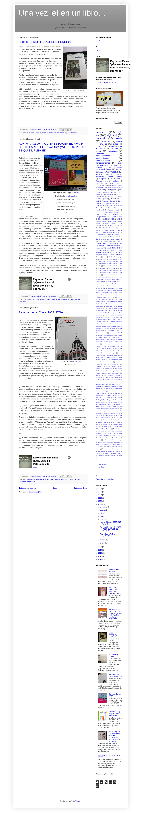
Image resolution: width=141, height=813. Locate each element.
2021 (100, 228)
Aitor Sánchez (110, 228)
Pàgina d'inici (102, 464)
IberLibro (76, 192)
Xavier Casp (116, 435)
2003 (118, 199)
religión (106, 453)
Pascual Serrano (112, 402)
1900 (121, 261)
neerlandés (101, 451)
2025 (100, 492)
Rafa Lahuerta (59, 479)
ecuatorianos (99, 446)
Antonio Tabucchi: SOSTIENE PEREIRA (45, 41)
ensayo (99, 151)
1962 (97, 221)
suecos (114, 455)
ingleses (119, 176)
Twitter (100, 470)
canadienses (101, 442)
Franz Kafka (116, 319)
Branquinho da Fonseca (115, 301)
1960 (103, 196)
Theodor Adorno (117, 428)
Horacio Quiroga (102, 337)
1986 (121, 272)
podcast (119, 254)
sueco (108, 455)
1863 (115, 259)
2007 (112, 192)
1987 (109, 190)
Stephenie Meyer (117, 424)
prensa (118, 451)
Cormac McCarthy (112, 203)
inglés (49, 299)
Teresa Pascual (106, 428)
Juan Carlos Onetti (109, 364)
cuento (32, 299)
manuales (108, 187)
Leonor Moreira (112, 373)
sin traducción (75, 479)
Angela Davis (111, 288)
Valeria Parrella (106, 433)
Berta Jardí (101, 299)
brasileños (116, 181)
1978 (118, 223)
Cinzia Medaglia (101, 234)
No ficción (117, 400)
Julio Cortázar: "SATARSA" (114, 571)
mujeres (103, 144)
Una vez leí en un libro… (62, 12)
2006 (111, 183)
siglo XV (119, 453)
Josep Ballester (111, 357)
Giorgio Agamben (101, 239)
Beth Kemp (111, 299)
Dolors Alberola (118, 308)
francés (98, 183)
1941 (99, 268)
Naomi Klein (110, 397)
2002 (99, 192)
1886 (99, 261)
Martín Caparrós (101, 393)
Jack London (107, 344)
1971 (120, 196)
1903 (99, 263)
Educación (118, 170)
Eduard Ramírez (114, 234)
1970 (110, 270)
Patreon (98, 50)
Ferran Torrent (115, 237)
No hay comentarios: (49, 129)
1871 (121, 259)
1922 (121, 263)
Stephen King (106, 424)
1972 (99, 223)
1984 (110, 272)
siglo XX (68, 133)
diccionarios (116, 444)
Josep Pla (104, 359)
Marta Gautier (118, 388)
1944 (104, 268)
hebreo (98, 449)
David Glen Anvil (106, 308)
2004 (106, 192)
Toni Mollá (101, 431)
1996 (112, 199)
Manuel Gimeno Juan (108, 382)
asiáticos (105, 440)
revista (113, 453)
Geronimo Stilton (113, 330)
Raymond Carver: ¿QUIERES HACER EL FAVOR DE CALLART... (110, 529)
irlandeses (109, 194)
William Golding (117, 433)
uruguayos (119, 257)
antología (108, 252)
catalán (32, 479)
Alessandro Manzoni (108, 286)
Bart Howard (118, 297)
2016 (118, 174)
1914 (110, 263)
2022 (109, 277)
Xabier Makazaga (103, 435)
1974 (115, 270)
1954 (103, 190)
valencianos (31, 482)
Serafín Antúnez (103, 422)
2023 (100, 498)
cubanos (106, 444)
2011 (115, 225)
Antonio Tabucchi (35, 133)
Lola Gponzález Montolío (112, 375)
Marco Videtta (116, 384)
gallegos (117, 446)
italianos (57, 133)
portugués (102, 179)
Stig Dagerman (102, 426)
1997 (115, 275)
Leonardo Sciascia (113, 246)
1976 (28, 299)
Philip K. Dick (113, 408)
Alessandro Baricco (108, 201)
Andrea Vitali (101, 288)
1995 (110, 275)
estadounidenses (41, 299)
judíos (112, 254)
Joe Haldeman (107, 355)
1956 (112, 219)
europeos (45, 133)
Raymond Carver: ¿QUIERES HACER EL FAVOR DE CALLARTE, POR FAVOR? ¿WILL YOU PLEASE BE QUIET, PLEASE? (53, 147)
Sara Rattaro (118, 420)
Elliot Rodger (102, 310)
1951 (99, 219)
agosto (102, 510)
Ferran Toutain (110, 317)
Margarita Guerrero (110, 386)
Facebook (101, 467)
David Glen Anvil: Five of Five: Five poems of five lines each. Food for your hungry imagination (115, 614)
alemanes (111, 185)
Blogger (78, 801)
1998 (115, 190)
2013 (118, 192)
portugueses (100, 217)
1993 (106, 199)
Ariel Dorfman (118, 292)
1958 (121, 268)
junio (102, 516)
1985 (115, 272)
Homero (98, 241)
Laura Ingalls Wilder (114, 371)
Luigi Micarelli (110, 377)
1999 (121, 275)
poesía (98, 146)
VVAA (97, 212)
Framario (119, 317)
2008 (111, 179)
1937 (115, 266)
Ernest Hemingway (110, 312)
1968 (115, 196)
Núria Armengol (100, 402)
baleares (113, 440)
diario (100, 187)
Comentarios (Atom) (36, 492)
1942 (97, 190)
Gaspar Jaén (106, 326)
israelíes (104, 449)
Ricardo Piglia (111, 248)
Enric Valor (112, 310)
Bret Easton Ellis (103, 304)
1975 (121, 270)
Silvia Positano (115, 422)
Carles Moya (109, 230)
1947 (118, 194)
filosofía (104, 174)
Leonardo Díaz (100, 373)
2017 (97, 201)
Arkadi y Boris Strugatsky (106, 295)
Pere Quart (104, 408)
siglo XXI (68, 479)
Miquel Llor (99, 248)
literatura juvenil (105, 170)
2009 (111, 174)
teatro (111, 257)
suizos (120, 455)
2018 (103, 185)
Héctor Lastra (100, 339)
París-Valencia (76, 361)
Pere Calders (112, 406)
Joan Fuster (102, 243)
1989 (97, 225)
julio (101, 513)
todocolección (72, 196)
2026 (100, 489)
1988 (99, 275)
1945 (110, 268)
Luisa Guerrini (109, 379)
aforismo (98, 440)
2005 (109, 168)
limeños (112, 449)
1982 (104, 272)
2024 (100, 495)
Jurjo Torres (101, 371)
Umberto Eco (110, 431)
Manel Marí (100, 210)
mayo (102, 519)
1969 (120, 221)
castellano (100, 153)
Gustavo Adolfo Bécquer (105, 335)
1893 (104, 261)
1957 (118, 219)
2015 (104, 277)
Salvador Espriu (107, 420)
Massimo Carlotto (113, 210)
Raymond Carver (68, 299)
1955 (97, 196)
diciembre (103, 507)
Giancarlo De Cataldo (115, 333)
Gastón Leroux (116, 326)
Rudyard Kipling (106, 417)
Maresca (98, 386)
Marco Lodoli (106, 384)
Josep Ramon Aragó (116, 359)
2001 (99, 277)
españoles (39, 479)
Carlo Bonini (99, 306)
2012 (118, 183)
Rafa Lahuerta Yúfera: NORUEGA (41, 312)
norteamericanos (57, 299)
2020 (28, 479)
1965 (109, 221)
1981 (99, 199)
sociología (101, 455)
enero (102, 543)
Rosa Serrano (110, 415)
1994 (28, 133)
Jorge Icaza (99, 357)
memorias (119, 449)
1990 (103, 225)
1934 (104, 266)
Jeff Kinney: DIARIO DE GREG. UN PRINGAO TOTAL (115, 590)
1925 (114, 217)
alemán (120, 185)
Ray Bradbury (114, 413)
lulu (99, 41)
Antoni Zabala (112, 290)
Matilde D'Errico (115, 393)
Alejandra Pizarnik (101, 284)
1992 (109, 225)
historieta (116, 214)
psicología (98, 453)
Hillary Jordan (118, 335)
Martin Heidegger (103, 391)
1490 (99, 259)
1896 (110, 261)
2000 (120, 190)
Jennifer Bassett (106, 348)
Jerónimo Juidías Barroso (110, 350)
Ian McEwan (111, 339)
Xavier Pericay (100, 438)
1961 (109, 196)
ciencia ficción (101, 214)
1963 (103, 221)
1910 (104, 263)
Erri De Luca (110, 315)
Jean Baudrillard (109, 346)
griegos (105, 254)
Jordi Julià (117, 355)
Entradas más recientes (27, 488)
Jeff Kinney (118, 241)
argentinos (104, 165)
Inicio (55, 488)
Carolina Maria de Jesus (112, 232)
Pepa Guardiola (100, 406)
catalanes (119, 168)
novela (62, 133)
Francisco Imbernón (104, 319)
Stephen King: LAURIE (114, 655)
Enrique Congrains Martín (104, 205)
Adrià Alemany (100, 281)
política (110, 451)
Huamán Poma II (115, 337)
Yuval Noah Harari (114, 438)
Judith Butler (108, 368)
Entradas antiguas (80, 488)
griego (98, 254)
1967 (115, 221)
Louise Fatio (99, 377)
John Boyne (112, 243)
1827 (104, 259)
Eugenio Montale (101, 237)
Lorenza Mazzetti (114, 208)
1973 (106, 223)
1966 (104, 270)
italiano (51, 133)
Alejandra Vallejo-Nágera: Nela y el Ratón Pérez (115, 714)
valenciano (23, 482)
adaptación (100, 176)
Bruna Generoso (115, 304)
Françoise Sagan (101, 321)
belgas (120, 440)
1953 (115, 268)
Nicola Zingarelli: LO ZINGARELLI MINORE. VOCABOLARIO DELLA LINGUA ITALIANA (115, 736)
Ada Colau (101, 279)
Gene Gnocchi (100, 328)
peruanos (117, 187)
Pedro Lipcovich (105, 404)
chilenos (98, 444)
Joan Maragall (111, 353)
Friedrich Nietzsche (109, 324)
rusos (105, 257)
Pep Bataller (116, 404)
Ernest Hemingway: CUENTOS (113, 635)
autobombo (99, 194)
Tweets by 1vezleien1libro (105, 479)
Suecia (112, 426)
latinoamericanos (103, 160)
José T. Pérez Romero (105, 362)
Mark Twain (109, 388)
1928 (120, 217)
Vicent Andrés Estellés (111, 212)
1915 (108, 217)
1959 (99, 270)
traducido (74, 133)
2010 (118, 179)
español (115, 165)
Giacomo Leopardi (101, 333)
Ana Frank (119, 286)
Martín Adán (116, 391)
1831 (110, 259)
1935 (110, 266)
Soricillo (98, 424)
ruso (99, 257)
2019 (114, 172)
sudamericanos (102, 158)
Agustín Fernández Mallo (113, 281)
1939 (121, 266)
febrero (103, 540)
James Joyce (108, 241)
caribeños (110, 442)
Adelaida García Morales (113, 279)
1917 (115, 263)
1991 (104, 275)
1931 (99, 266)
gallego (109, 446)
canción (117, 252)
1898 (115, 261)
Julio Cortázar (118, 368)
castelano (117, 442)
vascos (100, 458)
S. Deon (116, 417)
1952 (106, 219)
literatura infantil (103, 172)
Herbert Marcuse (114, 239)
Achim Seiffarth (118, 277)
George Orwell (111, 328)
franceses (110, 176)
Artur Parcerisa (107, 297)
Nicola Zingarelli (108, 400)
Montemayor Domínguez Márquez (106, 395)
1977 (99, 272)
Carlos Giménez (110, 306)
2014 (97, 185)
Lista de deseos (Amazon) (107, 83)
